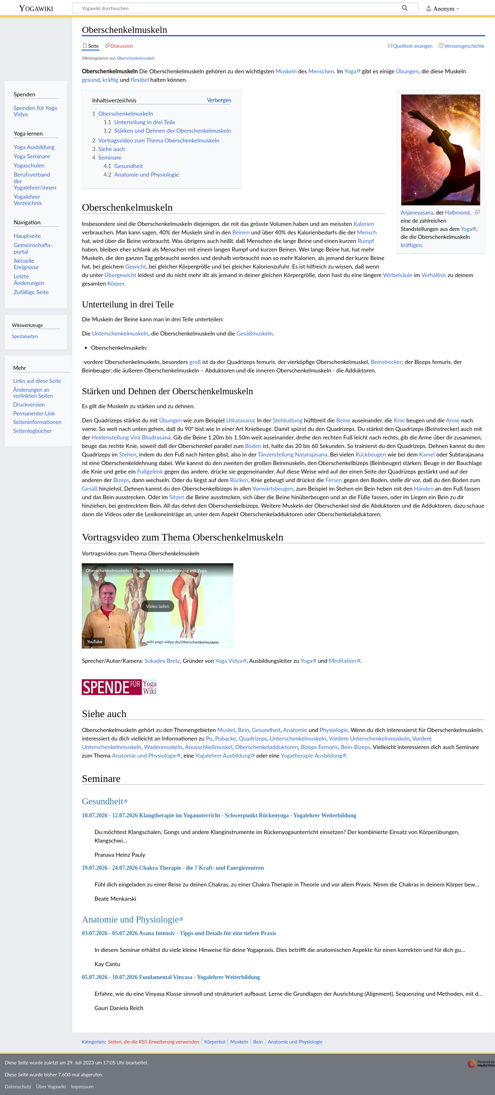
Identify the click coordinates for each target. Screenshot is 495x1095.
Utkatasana (240, 420)
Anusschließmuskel (208, 746)
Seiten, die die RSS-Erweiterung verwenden (153, 1041)
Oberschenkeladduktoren (266, 746)
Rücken (239, 479)
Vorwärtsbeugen (273, 488)
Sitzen (176, 496)
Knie (399, 420)
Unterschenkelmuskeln (120, 333)
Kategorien (92, 1041)
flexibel (140, 79)
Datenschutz (18, 1086)
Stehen (127, 454)
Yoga (350, 71)
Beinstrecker (386, 361)
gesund (91, 79)
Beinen (241, 232)
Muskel (226, 729)
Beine (343, 420)
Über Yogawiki (51, 1086)
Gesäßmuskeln (254, 333)
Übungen (407, 71)
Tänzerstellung (276, 454)
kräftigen (411, 245)
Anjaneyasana (417, 212)
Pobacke (225, 738)
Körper (115, 283)
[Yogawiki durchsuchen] (245, 8)
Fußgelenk (150, 471)
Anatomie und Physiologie (144, 755)
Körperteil (214, 1041)
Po (209, 738)
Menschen (321, 71)
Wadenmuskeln (163, 746)
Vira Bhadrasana (150, 437)
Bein (243, 729)
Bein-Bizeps (355, 746)
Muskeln (286, 71)
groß (195, 361)
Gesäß (90, 488)
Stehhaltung (287, 420)
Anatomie (295, 729)
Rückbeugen (370, 454)
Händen (423, 488)
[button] (157, 606)
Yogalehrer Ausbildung (222, 755)
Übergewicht (120, 274)
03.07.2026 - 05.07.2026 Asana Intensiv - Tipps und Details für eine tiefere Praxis (179, 933)
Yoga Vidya (228, 660)
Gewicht (135, 266)
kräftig (110, 79)
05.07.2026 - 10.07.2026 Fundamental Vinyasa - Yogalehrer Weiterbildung (171, 977)
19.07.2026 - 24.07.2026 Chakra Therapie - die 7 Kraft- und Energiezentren (173, 868)
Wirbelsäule (398, 274)
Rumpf (366, 240)
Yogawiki (36, 8)
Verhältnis (433, 274)
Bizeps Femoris (319, 746)
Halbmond (457, 212)
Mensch (367, 232)
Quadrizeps (253, 738)
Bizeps (121, 479)
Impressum (82, 1086)
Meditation (342, 660)
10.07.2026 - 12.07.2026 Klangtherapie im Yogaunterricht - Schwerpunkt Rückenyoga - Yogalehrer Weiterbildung (219, 815)
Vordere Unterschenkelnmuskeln (369, 738)
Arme (453, 420)
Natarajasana (311, 454)
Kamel (427, 454)
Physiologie (333, 729)
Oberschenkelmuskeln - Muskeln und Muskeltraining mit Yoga (146, 570)
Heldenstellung (110, 437)
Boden (253, 445)
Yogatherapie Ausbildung (311, 755)
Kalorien (364, 223)
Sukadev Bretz (162, 660)
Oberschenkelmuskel (135, 58)
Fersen (333, 479)
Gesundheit (266, 729)
